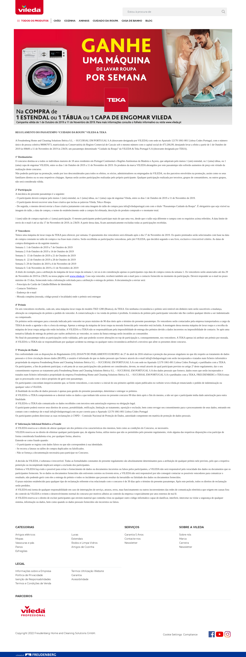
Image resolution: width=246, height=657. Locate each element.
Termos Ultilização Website (87, 571)
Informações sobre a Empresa (33, 571)
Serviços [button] (132, 527)
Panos (19, 546)
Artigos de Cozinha (82, 546)
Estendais (77, 538)
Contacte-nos (133, 538)
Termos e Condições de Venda (33, 583)
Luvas (74, 534)
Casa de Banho (132, 20)
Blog (148, 20)
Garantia (76, 575)
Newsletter (131, 542)
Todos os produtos (35, 20)
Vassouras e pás (24, 542)
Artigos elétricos (25, 534)
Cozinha (70, 20)
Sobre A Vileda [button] (191, 527)
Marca (183, 538)
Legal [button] (20, 563)
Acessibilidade (79, 579)
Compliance (190, 634)
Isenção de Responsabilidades (33, 579)
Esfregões (21, 551)
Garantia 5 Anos (134, 534)
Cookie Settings (172, 634)
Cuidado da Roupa (105, 20)
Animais (84, 20)
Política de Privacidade (29, 575)
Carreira (184, 542)
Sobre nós (185, 534)
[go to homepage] (29, 7)
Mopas (19, 538)
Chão (57, 20)
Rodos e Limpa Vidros (84, 542)
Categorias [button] (24, 527)
